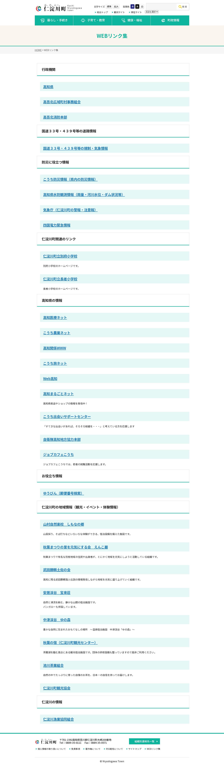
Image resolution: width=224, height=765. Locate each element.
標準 (109, 6)
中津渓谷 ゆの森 (56, 619)
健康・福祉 (131, 20)
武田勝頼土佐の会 (56, 569)
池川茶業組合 (53, 665)
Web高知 (50, 378)
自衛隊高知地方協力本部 (62, 439)
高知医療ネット (55, 317)
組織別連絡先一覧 (144, 741)
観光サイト (119, 12)
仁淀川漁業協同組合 (58, 719)
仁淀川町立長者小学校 (60, 278)
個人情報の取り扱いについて (52, 748)
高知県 (48, 86)
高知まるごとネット (58, 393)
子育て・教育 (92, 20)
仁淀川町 (59, 7)
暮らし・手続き (54, 20)
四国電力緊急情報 (56, 224)
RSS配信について (114, 748)
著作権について (93, 748)
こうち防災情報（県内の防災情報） (70, 179)
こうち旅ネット (55, 363)
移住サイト (136, 12)
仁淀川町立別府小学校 (60, 255)
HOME (38, 50)
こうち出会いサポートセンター (67, 416)
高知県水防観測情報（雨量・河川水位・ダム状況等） (84, 194)
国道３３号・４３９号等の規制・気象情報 (75, 148)
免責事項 (75, 748)
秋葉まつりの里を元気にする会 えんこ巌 (75, 546)
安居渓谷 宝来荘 (56, 592)
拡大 (116, 6)
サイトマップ (134, 748)
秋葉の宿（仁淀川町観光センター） (70, 642)
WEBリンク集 (153, 748)
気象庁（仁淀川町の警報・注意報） (70, 209)
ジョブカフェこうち (58, 454)
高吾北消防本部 (55, 116)
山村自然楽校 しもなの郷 (63, 524)
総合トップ (102, 12)
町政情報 (170, 20)
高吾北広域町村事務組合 (62, 101)
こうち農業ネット (56, 332)
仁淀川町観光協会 (56, 687)
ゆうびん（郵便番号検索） (63, 493)
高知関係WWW (54, 347)
